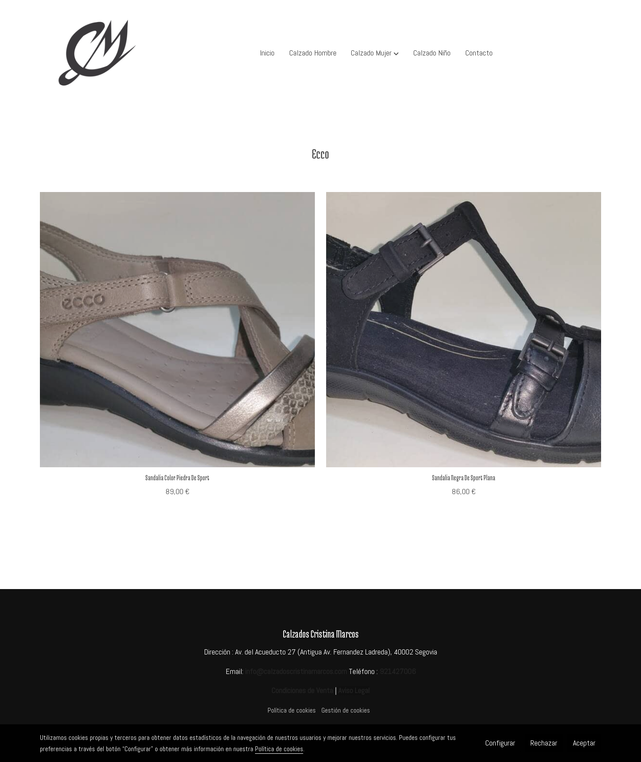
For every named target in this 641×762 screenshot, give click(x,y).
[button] (375, 53)
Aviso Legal (354, 690)
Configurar (500, 743)
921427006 (397, 671)
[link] (95, 53)
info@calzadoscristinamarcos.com (296, 671)
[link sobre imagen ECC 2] (464, 329)
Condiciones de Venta (302, 690)
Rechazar (543, 743)
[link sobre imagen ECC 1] (177, 329)
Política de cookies (292, 710)
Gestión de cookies (345, 710)
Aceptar (584, 743)
